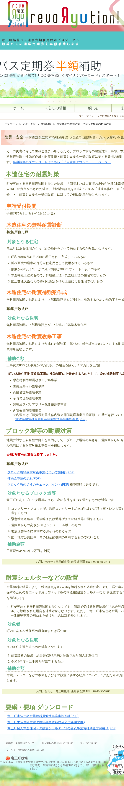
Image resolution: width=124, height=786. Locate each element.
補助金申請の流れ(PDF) (24, 478)
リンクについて (88, 743)
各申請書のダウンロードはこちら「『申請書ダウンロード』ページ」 (62, 162)
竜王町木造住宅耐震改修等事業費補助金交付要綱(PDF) (46, 722)
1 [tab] (48, 102)
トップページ (9, 123)
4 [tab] (65, 102)
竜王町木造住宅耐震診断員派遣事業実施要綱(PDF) (43, 716)
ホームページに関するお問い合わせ (25, 750)
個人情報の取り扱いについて (57, 743)
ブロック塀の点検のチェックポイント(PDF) (38, 484)
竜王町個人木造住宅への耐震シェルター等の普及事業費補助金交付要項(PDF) (61, 728)
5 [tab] (70, 102)
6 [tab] (76, 102)
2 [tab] (54, 102)
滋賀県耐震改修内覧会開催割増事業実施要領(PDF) (51, 419)
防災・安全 (29, 123)
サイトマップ (86, 115)
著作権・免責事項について (20, 743)
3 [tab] (59, 102)
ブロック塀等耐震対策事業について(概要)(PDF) (40, 472)
